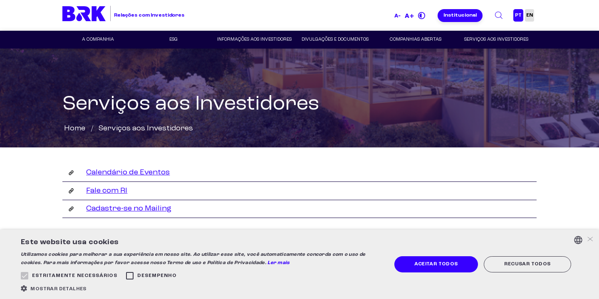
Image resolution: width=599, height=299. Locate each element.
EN (529, 15)
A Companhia (98, 39)
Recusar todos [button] (527, 264)
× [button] (590, 240)
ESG (173, 39)
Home (74, 128)
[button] (201, 288)
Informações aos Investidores (254, 39)
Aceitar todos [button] (436, 264)
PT (518, 15)
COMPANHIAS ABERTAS (415, 39)
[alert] (299, 264)
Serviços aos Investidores (496, 39)
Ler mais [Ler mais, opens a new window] (278, 262)
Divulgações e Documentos (335, 39)
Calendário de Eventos (128, 172)
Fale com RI (106, 190)
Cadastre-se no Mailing (128, 208)
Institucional (460, 15)
